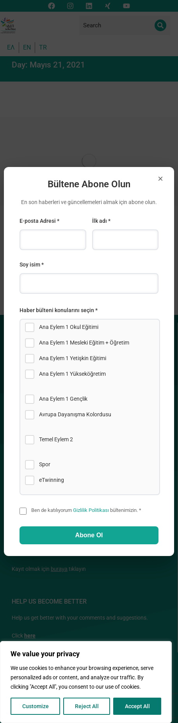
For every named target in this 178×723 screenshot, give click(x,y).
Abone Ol (89, 535)
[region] (86, 682)
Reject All (87, 706)
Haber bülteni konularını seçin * (59, 310)
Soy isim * (32, 264)
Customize (35, 706)
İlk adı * (101, 221)
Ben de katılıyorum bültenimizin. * (86, 510)
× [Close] (160, 178)
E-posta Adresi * (39, 221)
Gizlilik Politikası (91, 510)
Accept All (137, 706)
